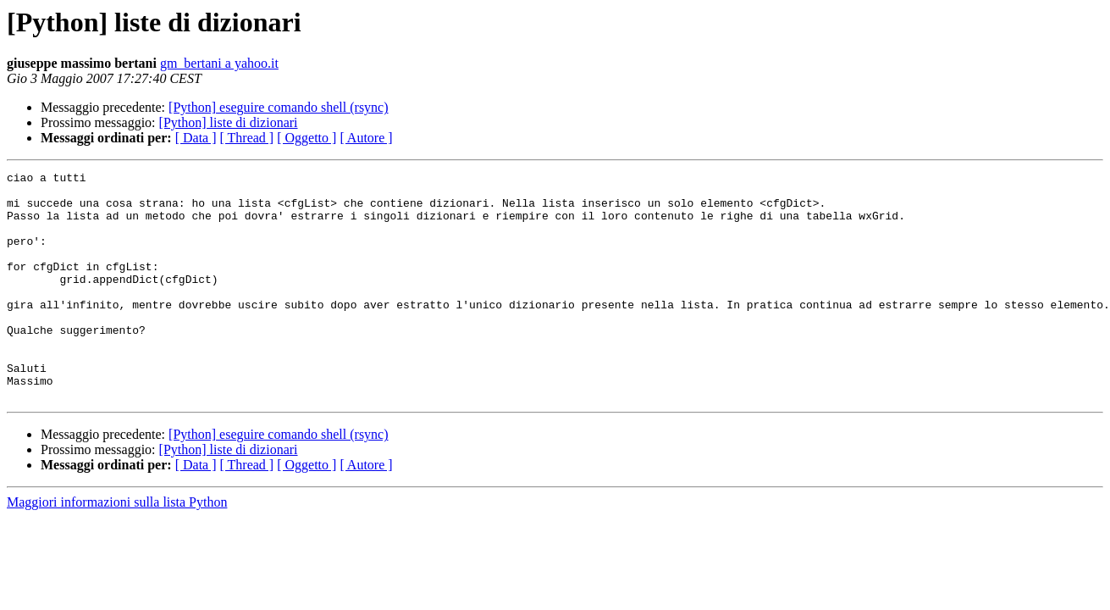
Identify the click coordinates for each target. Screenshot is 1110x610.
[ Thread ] (247, 137)
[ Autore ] (366, 137)
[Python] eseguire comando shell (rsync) (278, 107)
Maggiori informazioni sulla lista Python (117, 548)
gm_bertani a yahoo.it (219, 63)
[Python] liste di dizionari (228, 122)
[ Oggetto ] (306, 137)
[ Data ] (196, 137)
